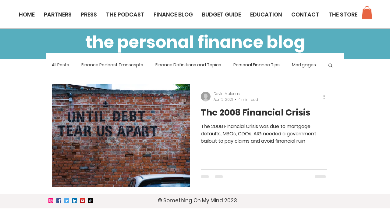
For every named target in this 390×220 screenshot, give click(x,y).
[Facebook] (58, 200)
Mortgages (304, 65)
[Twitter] (66, 200)
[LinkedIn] (74, 200)
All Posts (60, 65)
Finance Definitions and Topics (188, 65)
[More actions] (326, 96)
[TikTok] (90, 200)
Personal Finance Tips (256, 65)
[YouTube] (82, 200)
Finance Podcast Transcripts (112, 65)
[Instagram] (50, 200)
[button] (367, 12)
